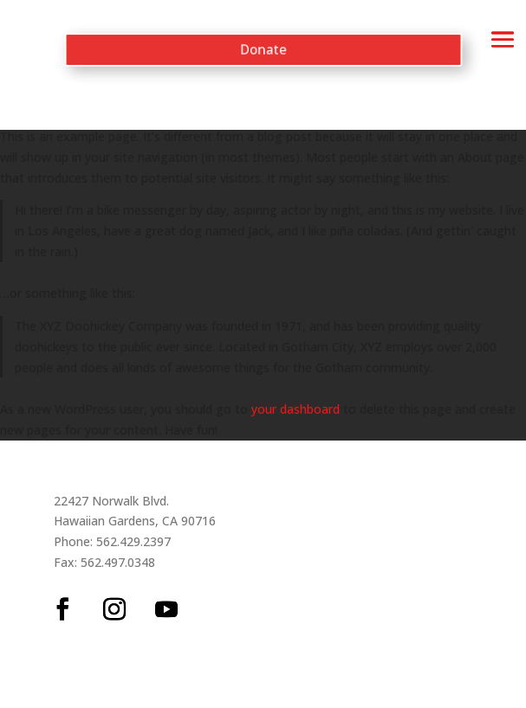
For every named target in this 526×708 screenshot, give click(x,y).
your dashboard (295, 409)
